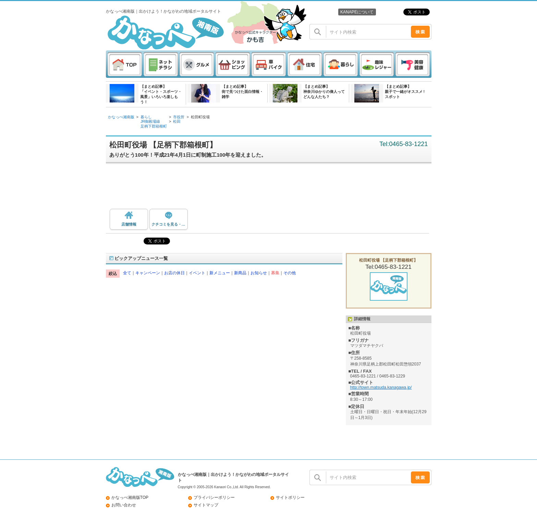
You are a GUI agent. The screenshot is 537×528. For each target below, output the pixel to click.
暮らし (146, 117)
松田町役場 (200, 117)
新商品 (240, 273)
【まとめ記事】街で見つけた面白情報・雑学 (242, 91)
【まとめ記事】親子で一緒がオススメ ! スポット (405, 91)
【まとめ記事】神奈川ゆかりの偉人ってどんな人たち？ (324, 91)
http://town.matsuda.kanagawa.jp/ (381, 387)
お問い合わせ (123, 505)
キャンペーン (147, 273)
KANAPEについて (357, 12)
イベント (197, 273)
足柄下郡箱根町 (154, 126)
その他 (289, 273)
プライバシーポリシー (214, 497)
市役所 (178, 117)
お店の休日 (174, 273)
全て (127, 273)
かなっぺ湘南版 (121, 117)
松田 (177, 121)
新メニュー (219, 273)
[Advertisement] (272, 188)
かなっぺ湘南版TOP (130, 497)
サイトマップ (206, 505)
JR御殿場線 (150, 121)
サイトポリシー (290, 497)
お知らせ (259, 273)
